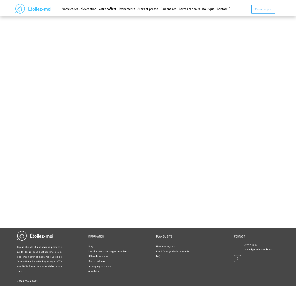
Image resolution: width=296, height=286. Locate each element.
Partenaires (168, 9)
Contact (222, 9)
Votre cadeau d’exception (79, 9)
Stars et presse (148, 9)
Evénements (127, 9)
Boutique (208, 9)
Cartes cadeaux (189, 9)
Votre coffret (107, 9)
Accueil (148, 38)
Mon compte (263, 9)
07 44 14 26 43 (250, 244)
